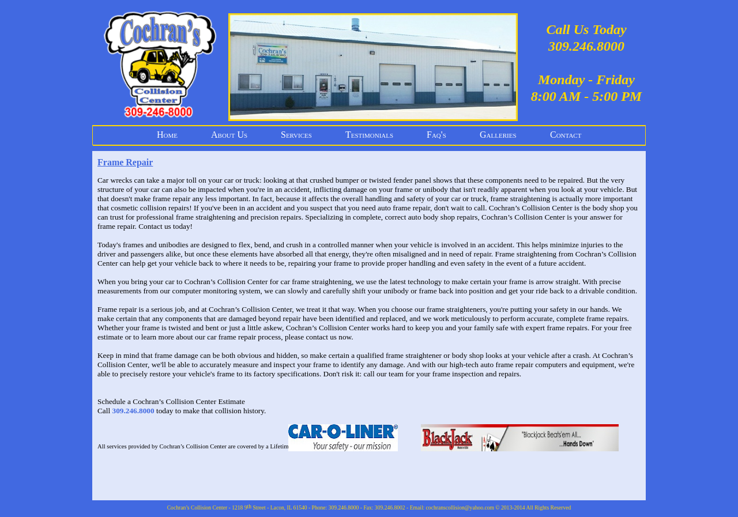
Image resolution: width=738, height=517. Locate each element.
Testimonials (369, 134)
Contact (565, 134)
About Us (229, 134)
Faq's (436, 134)
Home (167, 134)
